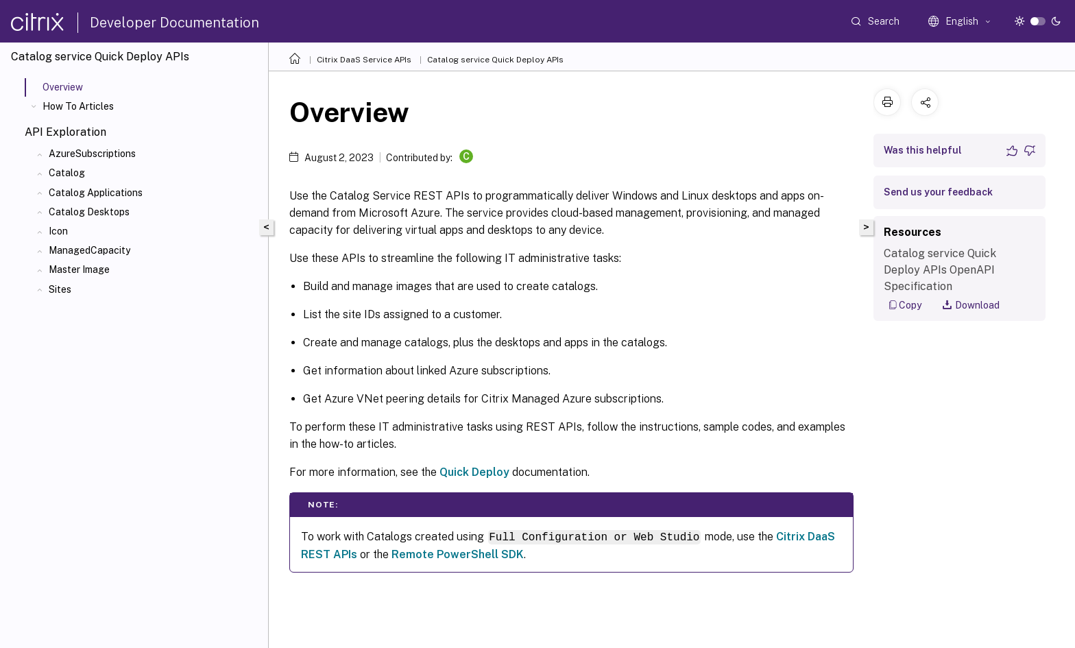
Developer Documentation (174, 22)
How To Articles (78, 106)
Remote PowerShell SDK (457, 554)
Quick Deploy (474, 472)
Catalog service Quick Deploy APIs (495, 59)
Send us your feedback (938, 192)
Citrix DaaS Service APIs (364, 59)
